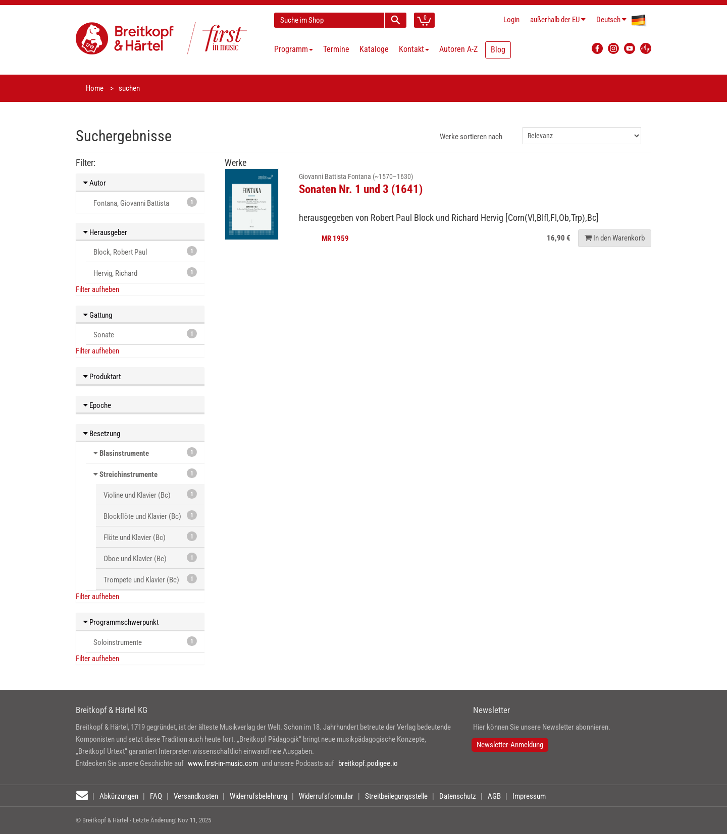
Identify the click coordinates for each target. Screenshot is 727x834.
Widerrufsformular (326, 796)
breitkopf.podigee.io (368, 763)
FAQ (156, 796)
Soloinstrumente (145, 641)
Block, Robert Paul (145, 251)
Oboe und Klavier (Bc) (150, 558)
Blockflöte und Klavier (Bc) (150, 515)
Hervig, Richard (145, 272)
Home (94, 88)
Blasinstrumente (124, 453)
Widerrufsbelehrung (258, 796)
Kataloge (374, 49)
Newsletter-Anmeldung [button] (510, 744)
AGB (494, 796)
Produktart (102, 376)
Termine (336, 49)
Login (511, 19)
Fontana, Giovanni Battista (145, 202)
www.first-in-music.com (223, 763)
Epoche (97, 405)
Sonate (145, 334)
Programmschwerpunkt (121, 622)
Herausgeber (105, 232)
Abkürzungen (118, 796)
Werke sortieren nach (471, 136)
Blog (498, 49)
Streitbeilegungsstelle (396, 796)
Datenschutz (457, 796)
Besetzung (101, 433)
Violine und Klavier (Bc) (150, 494)
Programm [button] (293, 49)
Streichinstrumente (128, 474)
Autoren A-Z (458, 49)
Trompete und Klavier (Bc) (150, 579)
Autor (94, 183)
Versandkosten (196, 796)
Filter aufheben (97, 289)
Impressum (529, 796)
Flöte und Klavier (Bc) (150, 536)
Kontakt (414, 49)
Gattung (97, 315)
